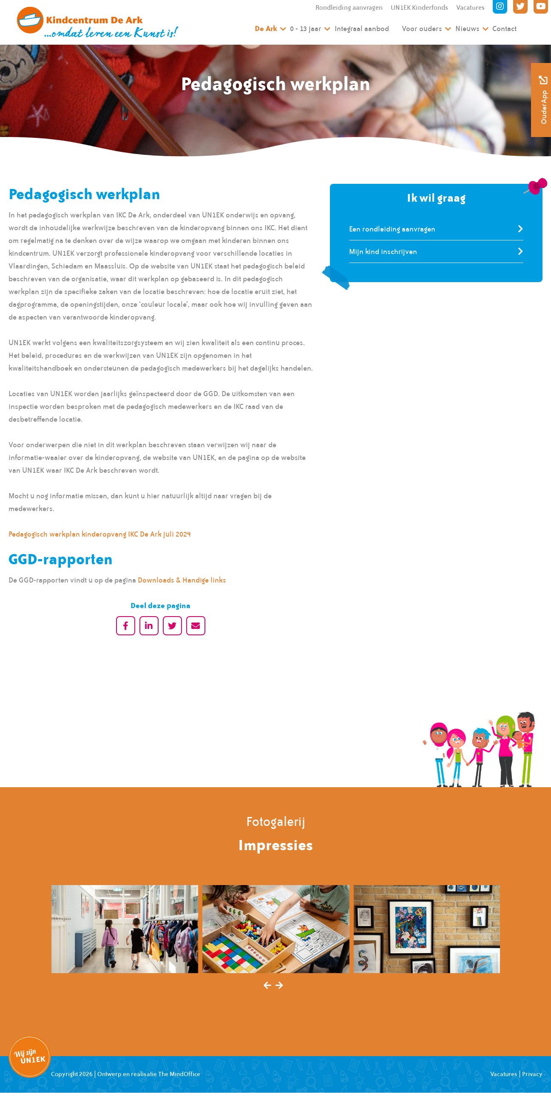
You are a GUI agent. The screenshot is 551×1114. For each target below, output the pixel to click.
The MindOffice (179, 1074)
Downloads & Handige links (182, 580)
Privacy (532, 1074)
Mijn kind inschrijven (383, 251)
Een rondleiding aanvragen (392, 229)
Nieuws (467, 28)
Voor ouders (422, 28)
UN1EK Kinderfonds (419, 7)
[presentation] (267, 986)
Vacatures (470, 7)
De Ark (266, 28)
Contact (504, 28)
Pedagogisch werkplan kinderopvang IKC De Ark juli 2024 (100, 534)
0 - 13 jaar (305, 28)
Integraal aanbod (362, 28)
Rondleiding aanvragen (349, 7)
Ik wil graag (436, 197)
